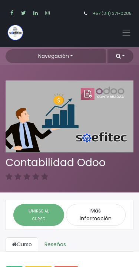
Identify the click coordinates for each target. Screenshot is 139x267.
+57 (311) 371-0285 (112, 13)
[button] (120, 56)
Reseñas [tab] (55, 244)
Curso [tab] (22, 244)
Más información (96, 214)
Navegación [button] (53, 56)
